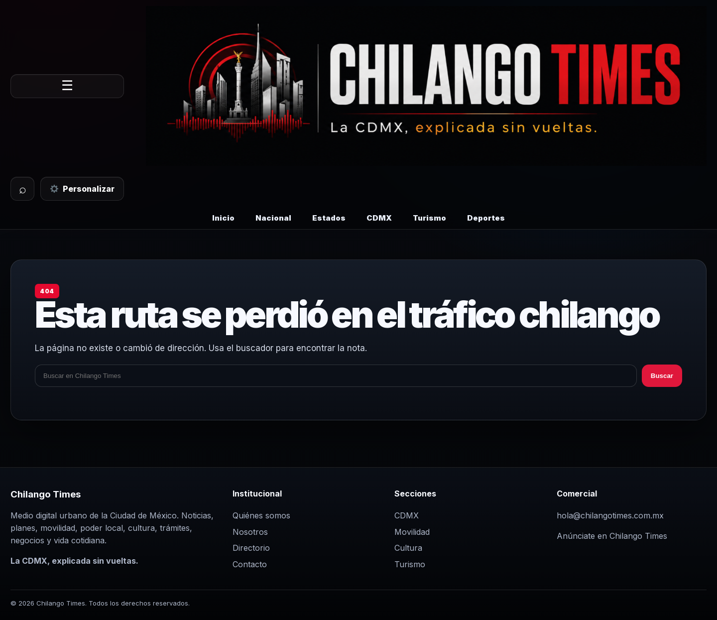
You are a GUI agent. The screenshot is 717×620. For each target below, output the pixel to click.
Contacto (250, 564)
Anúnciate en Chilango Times (612, 536)
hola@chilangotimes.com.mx (610, 515)
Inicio (223, 218)
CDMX (379, 218)
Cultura (408, 548)
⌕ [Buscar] (22, 189)
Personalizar (82, 189)
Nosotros (250, 532)
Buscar (662, 375)
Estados (329, 218)
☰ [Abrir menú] (67, 85)
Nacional (273, 218)
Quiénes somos (261, 515)
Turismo (429, 218)
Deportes (486, 218)
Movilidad (412, 532)
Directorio (251, 548)
